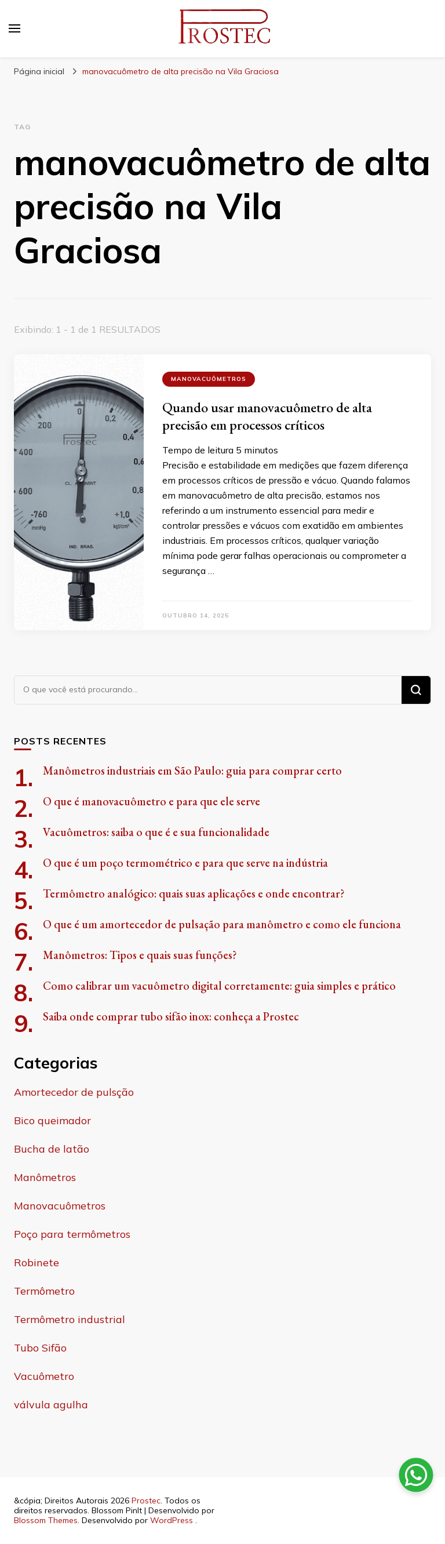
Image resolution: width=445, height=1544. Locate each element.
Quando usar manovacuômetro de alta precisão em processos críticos (267, 416)
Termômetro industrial (69, 1319)
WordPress (171, 1520)
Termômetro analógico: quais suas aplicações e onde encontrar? (194, 893)
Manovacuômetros (208, 379)
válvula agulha (51, 1404)
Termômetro (44, 1291)
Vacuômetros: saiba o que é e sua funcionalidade (156, 832)
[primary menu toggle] (14, 28)
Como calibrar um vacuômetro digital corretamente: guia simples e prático (219, 985)
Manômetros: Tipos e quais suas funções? (140, 954)
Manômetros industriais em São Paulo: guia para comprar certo (192, 770)
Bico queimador (52, 1120)
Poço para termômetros (72, 1234)
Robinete (36, 1262)
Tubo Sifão (40, 1347)
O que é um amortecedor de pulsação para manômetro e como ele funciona (222, 924)
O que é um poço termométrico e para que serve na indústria (185, 862)
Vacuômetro (44, 1376)
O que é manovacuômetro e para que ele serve (151, 801)
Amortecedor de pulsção (74, 1092)
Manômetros (45, 1177)
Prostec (146, 1500)
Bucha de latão (51, 1149)
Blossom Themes (46, 1520)
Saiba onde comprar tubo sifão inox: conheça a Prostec (171, 1016)
